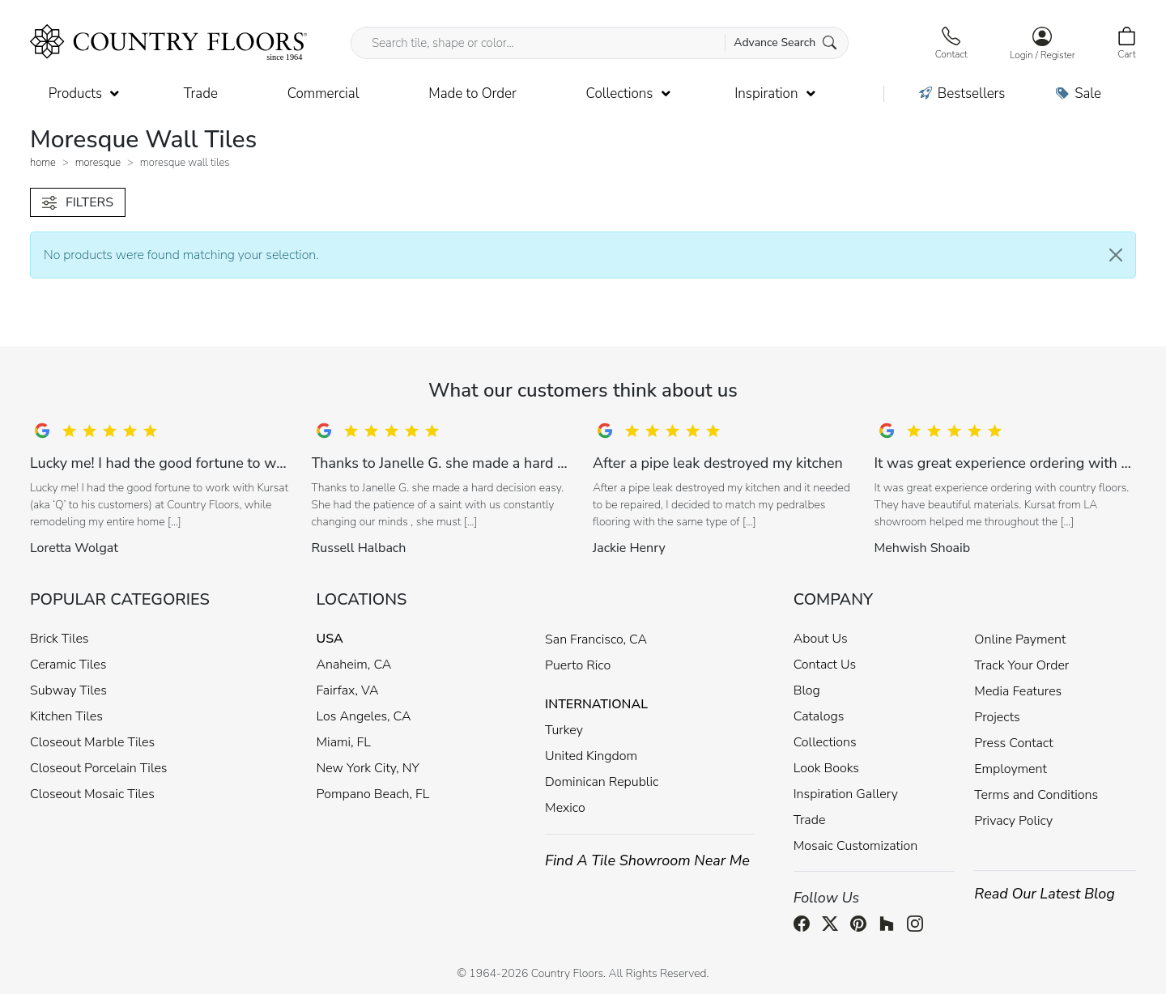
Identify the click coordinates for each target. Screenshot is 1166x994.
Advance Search (785, 42)
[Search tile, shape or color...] (600, 43)
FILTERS (77, 202)
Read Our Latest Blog (1044, 893)
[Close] (1115, 255)
